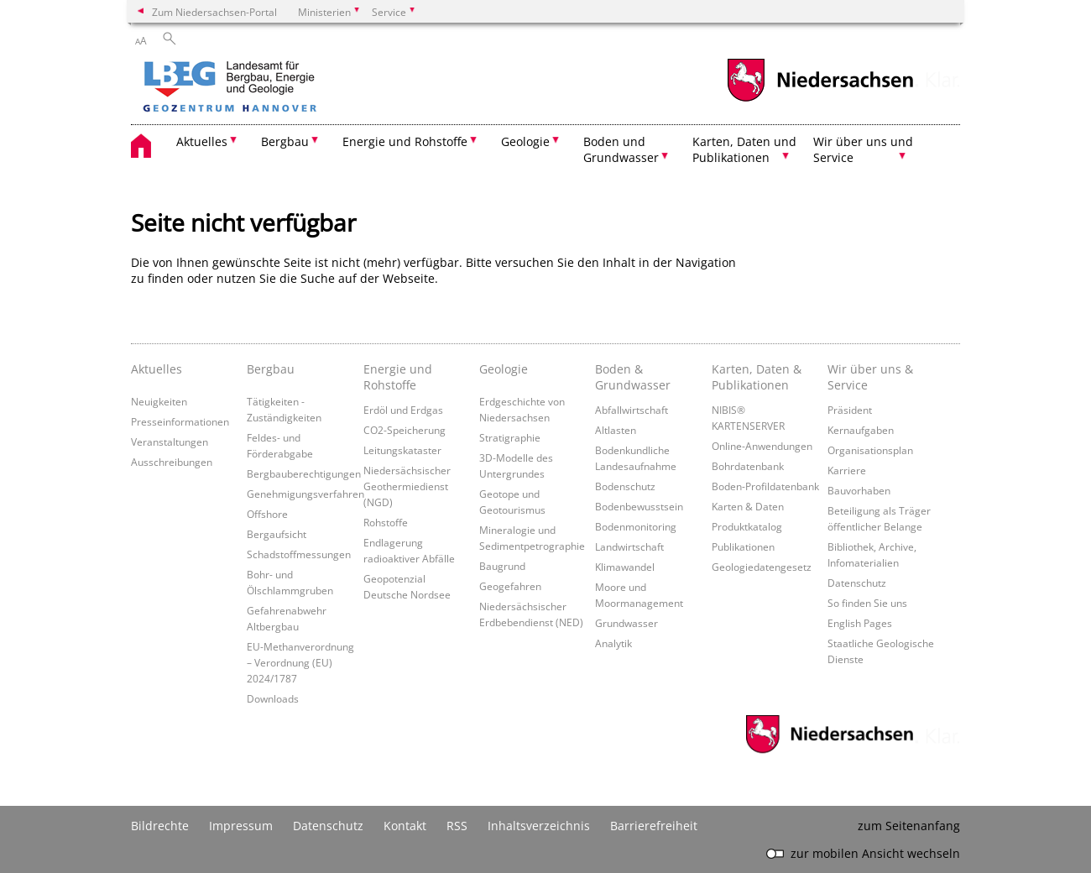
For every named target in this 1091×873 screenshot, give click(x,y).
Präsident (849, 409)
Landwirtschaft (629, 546)
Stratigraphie (509, 437)
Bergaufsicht (276, 534)
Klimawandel (625, 566)
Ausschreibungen (171, 461)
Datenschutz (856, 582)
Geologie (503, 369)
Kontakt (405, 826)
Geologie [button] (525, 141)
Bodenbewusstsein (639, 506)
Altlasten (615, 429)
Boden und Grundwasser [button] (621, 149)
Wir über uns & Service (870, 377)
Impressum (241, 826)
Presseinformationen (180, 421)
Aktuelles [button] (201, 141)
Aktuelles (156, 369)
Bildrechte (160, 826)
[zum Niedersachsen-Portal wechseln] (820, 99)
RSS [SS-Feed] (456, 826)
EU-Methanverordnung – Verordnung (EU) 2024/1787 (300, 662)
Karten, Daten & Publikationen (756, 377)
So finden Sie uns (867, 602)
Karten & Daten (748, 506)
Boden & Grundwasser (633, 377)
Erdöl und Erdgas (403, 409)
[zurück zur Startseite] (278, 88)
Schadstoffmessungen (299, 554)
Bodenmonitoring (635, 526)
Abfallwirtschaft (631, 409)
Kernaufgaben (860, 429)
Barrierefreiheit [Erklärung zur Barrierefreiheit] (653, 826)
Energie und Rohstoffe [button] (404, 141)
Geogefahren (510, 586)
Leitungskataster (402, 450)
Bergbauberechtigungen (304, 473)
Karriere (846, 470)
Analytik (613, 643)
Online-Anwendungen (762, 445)
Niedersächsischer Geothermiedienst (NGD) (407, 486)
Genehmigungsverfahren (305, 493)
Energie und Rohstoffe (397, 377)
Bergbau (271, 369)
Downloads (273, 698)
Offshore (267, 513)
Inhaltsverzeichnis (539, 826)
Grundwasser (626, 623)
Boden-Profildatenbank (765, 486)
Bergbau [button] (285, 141)
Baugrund (502, 565)
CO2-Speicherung (404, 429)
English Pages (859, 623)
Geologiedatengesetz (762, 566)
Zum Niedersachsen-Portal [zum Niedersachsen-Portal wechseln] (214, 11)
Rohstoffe (385, 522)
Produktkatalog (747, 526)
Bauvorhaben (858, 490)
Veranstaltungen (169, 441)
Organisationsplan (870, 450)
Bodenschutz (625, 486)
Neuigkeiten (159, 401)
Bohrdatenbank (748, 466)
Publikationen (743, 546)
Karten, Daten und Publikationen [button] (744, 149)
